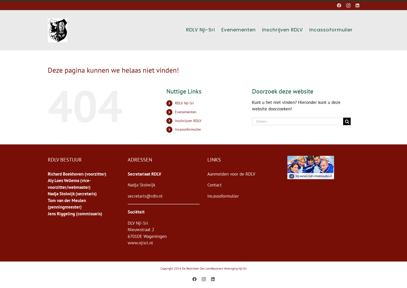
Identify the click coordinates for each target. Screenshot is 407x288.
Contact (214, 185)
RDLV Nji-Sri (184, 103)
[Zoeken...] (297, 121)
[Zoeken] (347, 121)
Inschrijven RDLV (188, 120)
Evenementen (185, 112)
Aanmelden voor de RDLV (231, 174)
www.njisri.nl (140, 243)
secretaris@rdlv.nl (145, 196)
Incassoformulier (188, 129)
